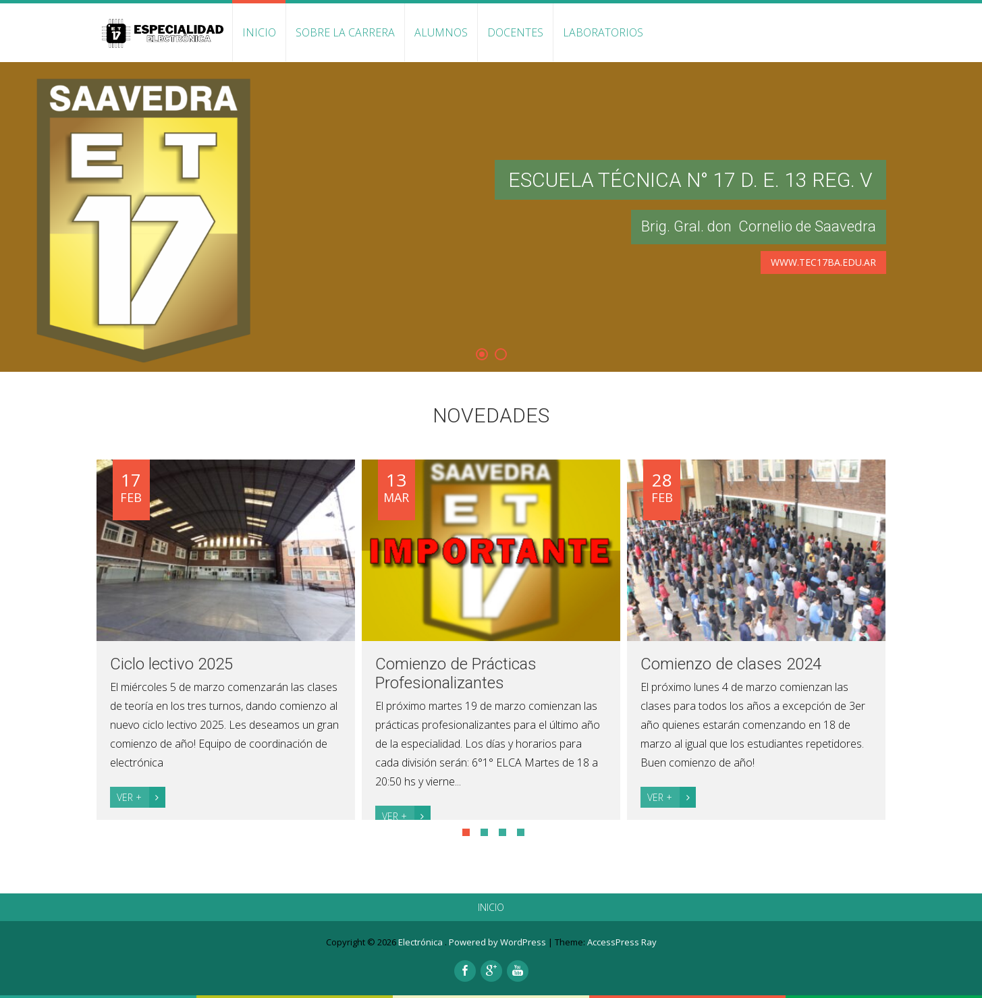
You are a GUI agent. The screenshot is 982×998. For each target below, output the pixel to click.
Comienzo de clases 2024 (730, 664)
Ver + (141, 797)
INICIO (259, 32)
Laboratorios (603, 32)
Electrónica (421, 942)
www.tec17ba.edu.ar (823, 262)
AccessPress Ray (622, 942)
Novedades (491, 415)
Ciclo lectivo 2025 (171, 664)
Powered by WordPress (497, 942)
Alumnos (441, 32)
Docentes (515, 32)
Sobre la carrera (345, 32)
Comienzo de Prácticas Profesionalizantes (456, 673)
